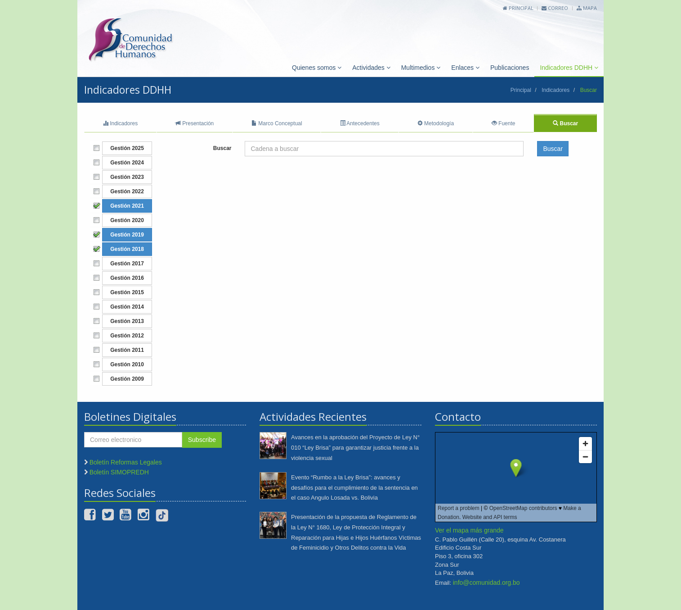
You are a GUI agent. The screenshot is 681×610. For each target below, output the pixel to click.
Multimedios (421, 67)
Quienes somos (316, 67)
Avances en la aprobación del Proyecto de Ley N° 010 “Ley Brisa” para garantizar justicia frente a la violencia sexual (355, 447)
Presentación (194, 123)
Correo (555, 8)
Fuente (503, 123)
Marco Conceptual (276, 123)
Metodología (435, 123)
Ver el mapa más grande (469, 530)
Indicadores (555, 90)
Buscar (565, 123)
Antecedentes (360, 123)
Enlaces (465, 67)
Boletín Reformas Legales (126, 462)
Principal (518, 8)
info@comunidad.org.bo (486, 582)
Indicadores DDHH (569, 67)
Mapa (587, 8)
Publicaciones (509, 67)
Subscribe (202, 439)
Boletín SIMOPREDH (119, 472)
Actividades (371, 67)
